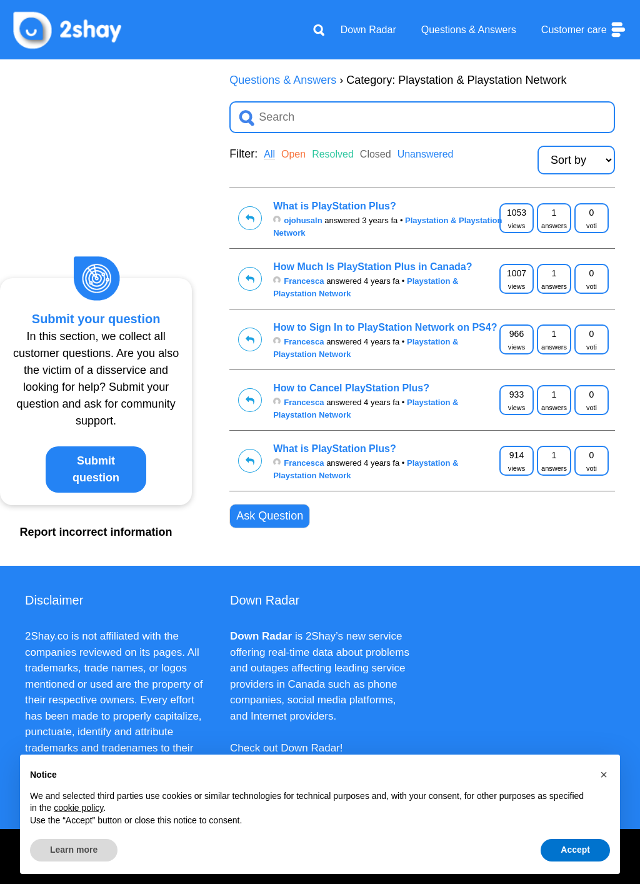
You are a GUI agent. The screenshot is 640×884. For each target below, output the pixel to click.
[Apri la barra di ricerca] (318, 30)
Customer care (584, 29)
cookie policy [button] (78, 808)
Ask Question (269, 516)
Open (293, 154)
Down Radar (368, 29)
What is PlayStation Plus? (334, 206)
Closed (375, 154)
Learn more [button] (74, 850)
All (269, 154)
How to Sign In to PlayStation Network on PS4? (385, 327)
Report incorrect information (96, 532)
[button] (604, 775)
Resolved (333, 154)
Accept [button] (575, 850)
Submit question (95, 469)
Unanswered (426, 154)
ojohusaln (297, 220)
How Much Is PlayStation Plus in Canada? (372, 266)
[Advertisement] (96, 150)
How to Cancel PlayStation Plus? (351, 388)
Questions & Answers (468, 29)
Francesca (298, 281)
